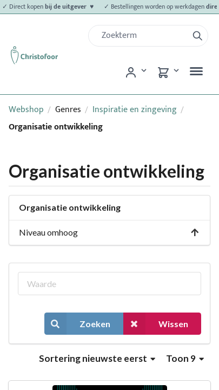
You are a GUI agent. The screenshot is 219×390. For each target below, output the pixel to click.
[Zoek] (142, 36)
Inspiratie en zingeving (134, 109)
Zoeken (77, 324)
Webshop (26, 109)
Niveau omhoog (109, 232)
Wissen (155, 324)
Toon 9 (185, 358)
